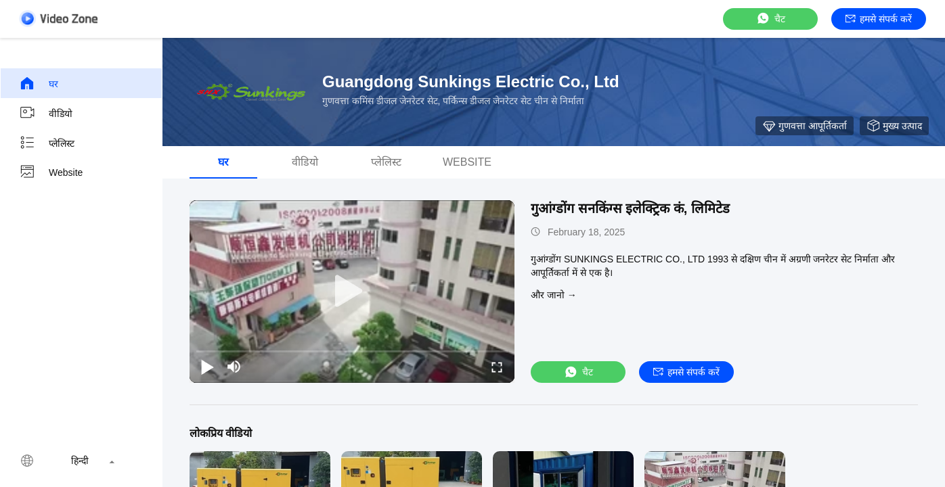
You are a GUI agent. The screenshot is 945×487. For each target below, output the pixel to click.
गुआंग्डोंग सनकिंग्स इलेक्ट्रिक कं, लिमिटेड (630, 208)
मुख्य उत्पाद (894, 126)
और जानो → (554, 294)
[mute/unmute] (234, 366)
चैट (770, 18)
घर (38, 83)
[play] (352, 291)
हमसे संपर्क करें (878, 19)
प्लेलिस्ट (46, 143)
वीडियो (45, 113)
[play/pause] (207, 366)
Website (51, 172)
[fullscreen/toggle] (496, 366)
